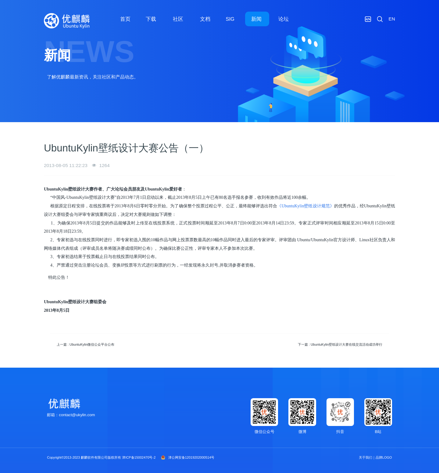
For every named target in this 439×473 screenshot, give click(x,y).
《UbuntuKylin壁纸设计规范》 (305, 206)
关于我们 (365, 457)
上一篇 (86, 344)
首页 (125, 19)
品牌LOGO (384, 457)
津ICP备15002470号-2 (138, 457)
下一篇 (340, 344)
